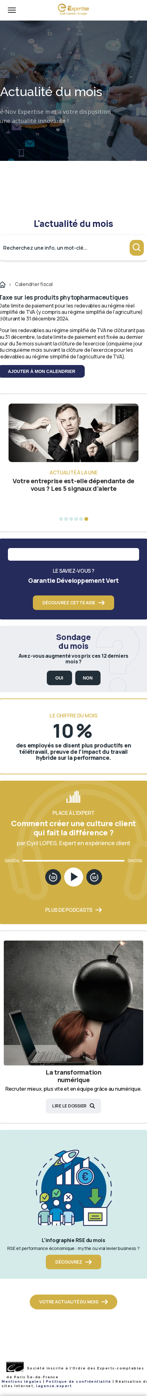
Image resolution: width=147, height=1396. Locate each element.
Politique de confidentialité (78, 1382)
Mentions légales (21, 1382)
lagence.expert (54, 1386)
